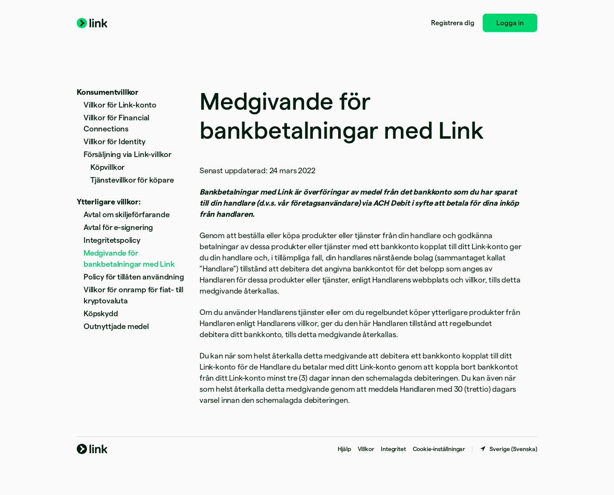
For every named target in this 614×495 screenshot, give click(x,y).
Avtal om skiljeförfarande (127, 214)
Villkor (366, 449)
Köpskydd (101, 313)
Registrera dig (452, 22)
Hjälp (344, 449)
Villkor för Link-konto (120, 105)
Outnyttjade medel (116, 326)
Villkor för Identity (114, 141)
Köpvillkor (107, 167)
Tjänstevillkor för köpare (132, 180)
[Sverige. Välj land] (508, 449)
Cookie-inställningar (439, 449)
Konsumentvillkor (108, 92)
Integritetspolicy (112, 240)
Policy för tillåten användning (134, 277)
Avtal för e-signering (118, 227)
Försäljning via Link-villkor (127, 154)
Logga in (510, 22)
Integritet (393, 449)
